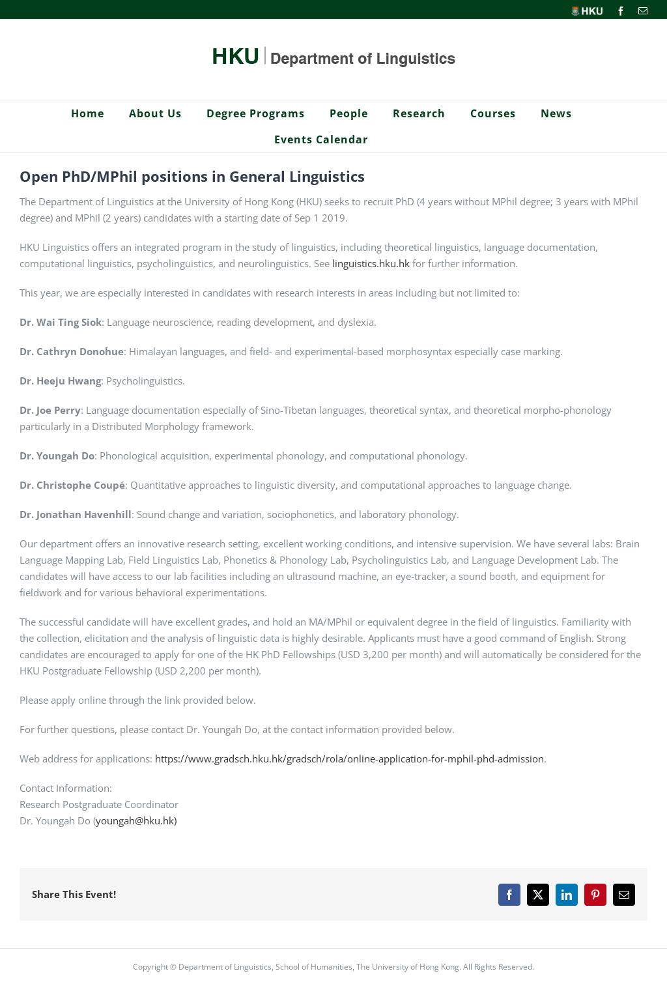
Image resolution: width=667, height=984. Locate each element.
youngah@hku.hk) (136, 820)
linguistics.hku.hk (371, 263)
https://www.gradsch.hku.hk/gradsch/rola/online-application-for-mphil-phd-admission (349, 758)
